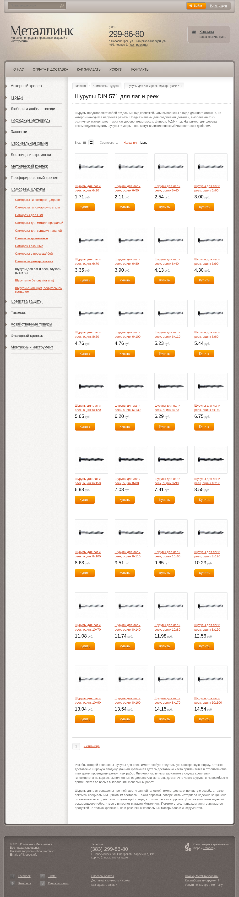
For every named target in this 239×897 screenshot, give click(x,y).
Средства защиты (27, 301)
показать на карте (116, 857)
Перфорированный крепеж (35, 178)
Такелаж (18, 313)
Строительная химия (29, 143)
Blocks (91, 142)
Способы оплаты (102, 876)
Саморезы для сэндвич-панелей (38, 230)
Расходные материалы (31, 120)
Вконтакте (24, 883)
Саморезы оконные (29, 246)
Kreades (208, 848)
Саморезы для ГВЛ (29, 215)
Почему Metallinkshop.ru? (201, 876)
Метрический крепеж (29, 166)
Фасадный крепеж (27, 336)
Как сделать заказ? (104, 884)
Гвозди (17, 97)
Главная (80, 86)
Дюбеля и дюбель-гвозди (33, 109)
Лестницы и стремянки (31, 155)
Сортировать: (109, 142)
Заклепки (19, 132)
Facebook (24, 876)
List (84, 142)
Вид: (78, 142)
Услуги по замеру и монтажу (204, 884)
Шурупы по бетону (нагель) (34, 280)
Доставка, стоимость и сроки (110, 880)
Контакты (140, 69)
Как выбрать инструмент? (202, 880)
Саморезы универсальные (34, 261)
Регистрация (218, 5)
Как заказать (89, 69)
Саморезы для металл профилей (39, 222)
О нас (18, 69)
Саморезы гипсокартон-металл (37, 207)
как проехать (138, 44)
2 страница (92, 746)
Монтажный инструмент (32, 347)
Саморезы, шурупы (28, 189)
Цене (143, 142)
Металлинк (42, 31)
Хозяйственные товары (31, 324)
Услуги (115, 69)
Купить (85, 207)
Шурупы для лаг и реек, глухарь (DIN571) (154, 86)
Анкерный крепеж (26, 86)
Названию (130, 142)
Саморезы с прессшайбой (34, 253)
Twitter (52, 876)
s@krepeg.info (28, 854)
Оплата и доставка (50, 69)
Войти (198, 5)
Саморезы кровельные (31, 238)
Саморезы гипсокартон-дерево (37, 200)
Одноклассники (58, 883)
